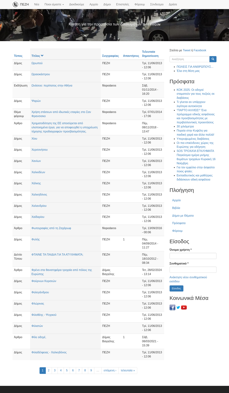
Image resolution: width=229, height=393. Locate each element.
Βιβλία (176, 207)
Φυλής (35, 239)
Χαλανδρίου (39, 205)
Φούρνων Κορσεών (43, 281)
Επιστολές (122, 4)
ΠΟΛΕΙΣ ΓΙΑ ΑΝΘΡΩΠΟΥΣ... (195, 66)
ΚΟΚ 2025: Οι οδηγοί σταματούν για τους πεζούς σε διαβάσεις (196, 94)
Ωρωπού (37, 63)
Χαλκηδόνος (39, 194)
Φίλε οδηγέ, (38, 337)
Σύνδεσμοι (157, 4)
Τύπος (18, 55)
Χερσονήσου (39, 149)
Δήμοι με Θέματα (183, 215)
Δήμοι (107, 4)
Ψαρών (36, 100)
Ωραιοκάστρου (40, 74)
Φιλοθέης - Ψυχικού (43, 314)
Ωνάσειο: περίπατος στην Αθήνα (51, 85)
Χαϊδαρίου (37, 216)
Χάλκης (36, 183)
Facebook (200, 50)
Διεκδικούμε (76, 4)
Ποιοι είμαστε (54, 4)
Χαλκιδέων (38, 172)
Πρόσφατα (179, 223)
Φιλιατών (37, 325)
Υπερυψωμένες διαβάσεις (193, 138)
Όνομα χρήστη (181, 249)
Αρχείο (93, 4)
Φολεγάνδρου (40, 292)
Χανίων (36, 160)
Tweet (187, 50)
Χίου (34, 138)
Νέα (36, 4)
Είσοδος (176, 288)
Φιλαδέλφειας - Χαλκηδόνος (49, 352)
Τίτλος (37, 55)
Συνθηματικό (179, 263)
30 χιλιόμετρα (185, 126)
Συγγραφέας (110, 55)
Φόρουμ (140, 4)
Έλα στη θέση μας (188, 70)
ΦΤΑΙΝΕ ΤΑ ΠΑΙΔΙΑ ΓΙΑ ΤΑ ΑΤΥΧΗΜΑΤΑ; (57, 254)
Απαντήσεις (131, 55)
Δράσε (173, 4)
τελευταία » (128, 370)
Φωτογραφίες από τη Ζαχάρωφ (51, 228)
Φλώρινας (37, 303)
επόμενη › (110, 370)
